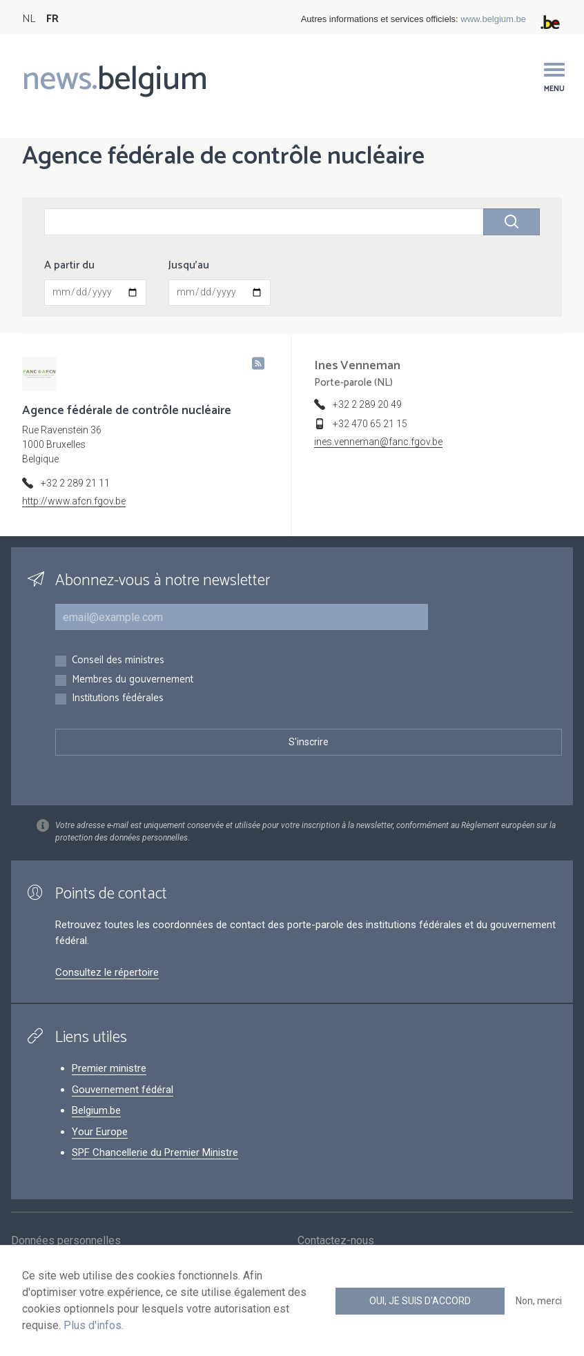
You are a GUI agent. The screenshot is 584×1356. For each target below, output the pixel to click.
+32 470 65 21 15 (370, 423)
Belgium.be (96, 1110)
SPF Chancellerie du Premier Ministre (155, 1152)
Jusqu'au (188, 265)
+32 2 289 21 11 (75, 483)
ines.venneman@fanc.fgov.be (378, 441)
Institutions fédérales (118, 699)
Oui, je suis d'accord (420, 1300)
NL (28, 19)
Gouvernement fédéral (122, 1089)
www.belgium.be (493, 19)
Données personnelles (66, 1242)
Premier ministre (109, 1068)
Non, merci (539, 1300)
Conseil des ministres (118, 661)
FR (52, 19)
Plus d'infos (92, 1325)
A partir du (69, 265)
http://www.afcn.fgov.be (74, 501)
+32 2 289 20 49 (367, 404)
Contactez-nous (336, 1242)
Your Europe (100, 1132)
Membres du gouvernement (132, 680)
